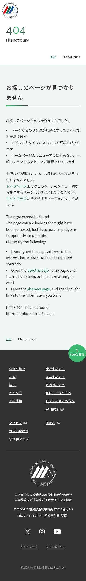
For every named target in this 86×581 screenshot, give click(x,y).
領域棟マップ (18, 439)
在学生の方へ (55, 377)
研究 (12, 377)
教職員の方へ (55, 384)
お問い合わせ (18, 431)
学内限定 (52, 409)
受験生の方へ (55, 368)
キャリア (15, 392)
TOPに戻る (77, 352)
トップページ (16, 185)
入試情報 (15, 401)
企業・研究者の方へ (60, 401)
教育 (12, 384)
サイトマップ (16, 198)
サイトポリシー (55, 546)
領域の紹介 (17, 368)
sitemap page (38, 288)
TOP (53, 57)
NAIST (50, 422)
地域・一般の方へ (58, 392)
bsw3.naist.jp (38, 270)
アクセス (15, 422)
